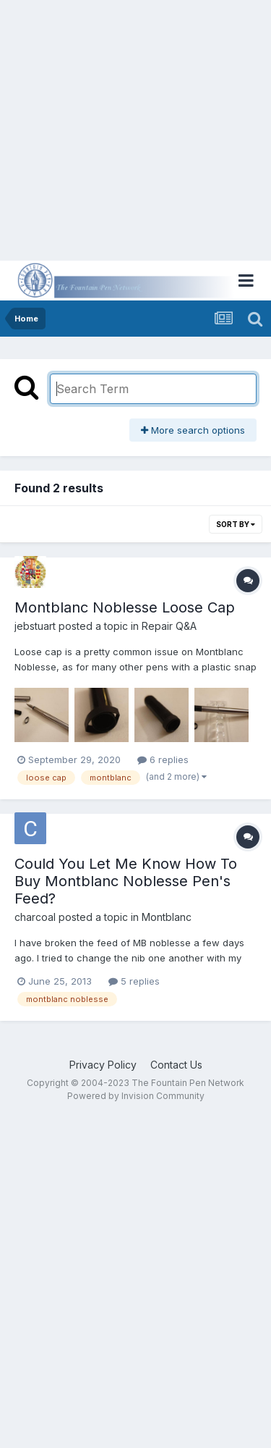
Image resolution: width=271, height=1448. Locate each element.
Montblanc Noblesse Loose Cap (124, 607)
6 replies (163, 759)
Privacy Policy (103, 1064)
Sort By (235, 524)
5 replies (134, 981)
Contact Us (176, 1064)
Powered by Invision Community (136, 1095)
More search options (193, 430)
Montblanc (167, 917)
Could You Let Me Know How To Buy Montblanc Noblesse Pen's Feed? (125, 881)
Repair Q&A (169, 626)
